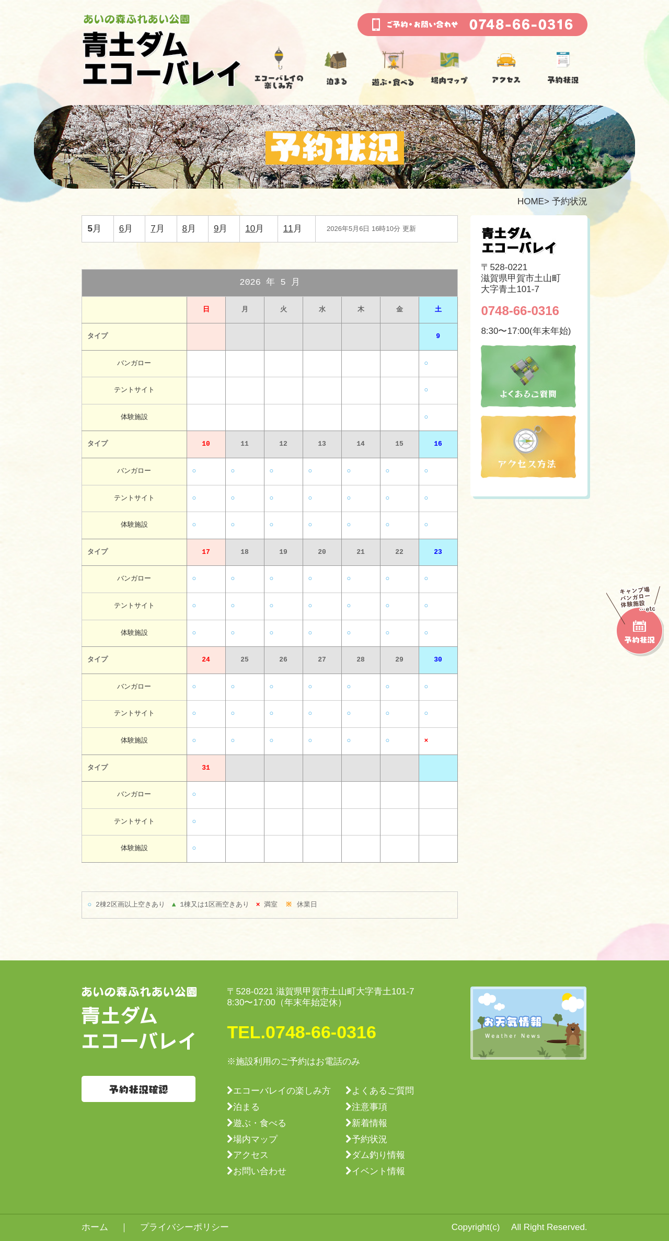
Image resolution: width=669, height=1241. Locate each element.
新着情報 (369, 1123)
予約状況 (369, 1139)
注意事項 (369, 1107)
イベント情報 (378, 1171)
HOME (530, 201)
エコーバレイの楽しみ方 (282, 1091)
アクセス (251, 1155)
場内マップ (255, 1139)
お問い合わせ (259, 1171)
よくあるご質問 (383, 1091)
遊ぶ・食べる (259, 1123)
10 (250, 229)
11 (288, 229)
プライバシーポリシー (184, 1227)
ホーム (95, 1227)
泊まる (246, 1107)
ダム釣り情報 (378, 1155)
